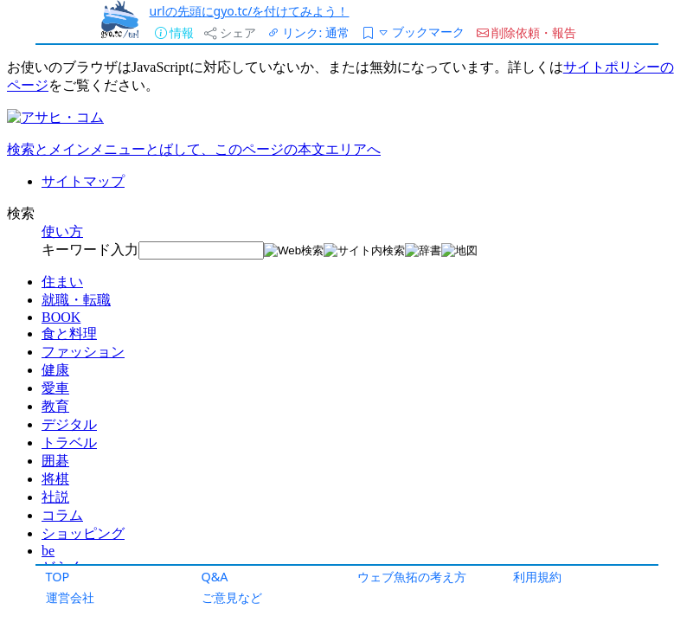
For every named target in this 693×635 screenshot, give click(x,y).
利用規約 (537, 576)
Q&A (215, 576)
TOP (58, 576)
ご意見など (232, 597)
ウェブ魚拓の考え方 (411, 576)
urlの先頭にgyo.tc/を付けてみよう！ (250, 11)
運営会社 (70, 597)
